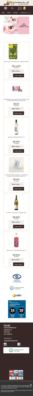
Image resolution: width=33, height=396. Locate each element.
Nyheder (15, 12)
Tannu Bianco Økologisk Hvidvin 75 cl (16, 137)
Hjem (3, 12)
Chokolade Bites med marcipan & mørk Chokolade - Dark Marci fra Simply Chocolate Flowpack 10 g (16, 100)
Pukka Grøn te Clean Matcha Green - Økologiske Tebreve (16, 61)
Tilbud (9, 12)
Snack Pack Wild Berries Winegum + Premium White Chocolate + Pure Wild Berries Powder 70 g (16, 175)
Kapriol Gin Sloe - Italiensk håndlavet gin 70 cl (16, 250)
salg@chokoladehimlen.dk (11, 341)
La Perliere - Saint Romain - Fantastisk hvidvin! (16, 212)
